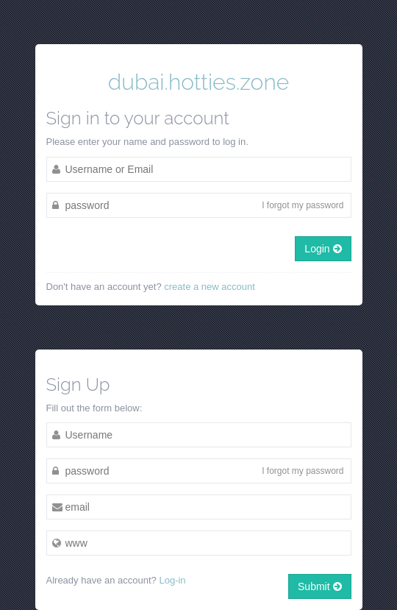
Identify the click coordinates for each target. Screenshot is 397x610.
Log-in (172, 580)
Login (322, 249)
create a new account (209, 286)
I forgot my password (302, 205)
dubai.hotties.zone (198, 82)
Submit (319, 586)
